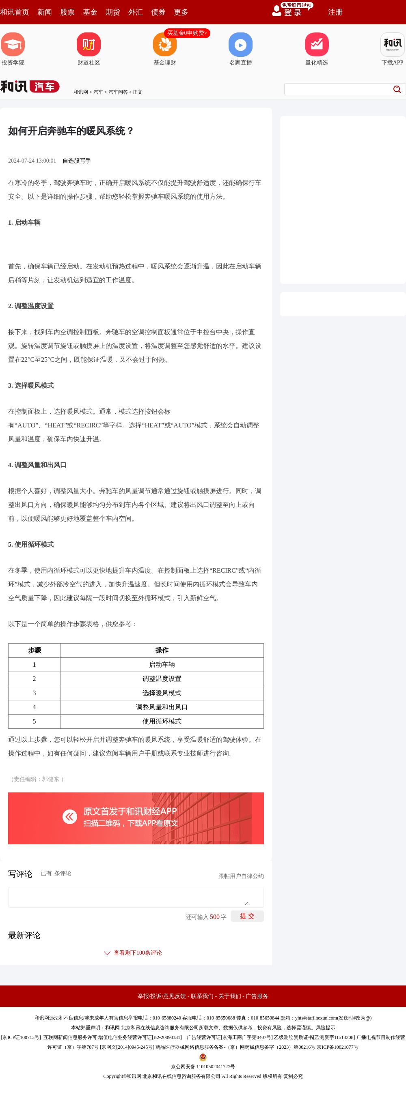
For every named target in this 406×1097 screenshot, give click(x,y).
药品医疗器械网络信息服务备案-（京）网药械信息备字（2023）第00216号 (235, 1047)
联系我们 (202, 996)
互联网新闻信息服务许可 (70, 1037)
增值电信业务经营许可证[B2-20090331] (140, 1037)
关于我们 (229, 996)
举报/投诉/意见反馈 (162, 996)
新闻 (44, 12)
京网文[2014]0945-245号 (127, 1047)
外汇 (135, 12)
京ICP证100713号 (20, 1037)
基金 (90, 12)
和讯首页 (14, 12)
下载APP (392, 49)
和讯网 (80, 92)
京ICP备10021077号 (337, 1047)
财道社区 (89, 49)
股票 (67, 12)
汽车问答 (118, 92)
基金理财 (165, 49)
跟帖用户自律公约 (241, 876)
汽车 (98, 92)
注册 (335, 12)
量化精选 (316, 49)
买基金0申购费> (187, 33)
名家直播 (241, 49)
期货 (113, 12)
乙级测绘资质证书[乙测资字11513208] (314, 1037)
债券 (158, 12)
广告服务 (257, 996)
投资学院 (13, 49)
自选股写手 (77, 161)
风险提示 (325, 1027)
